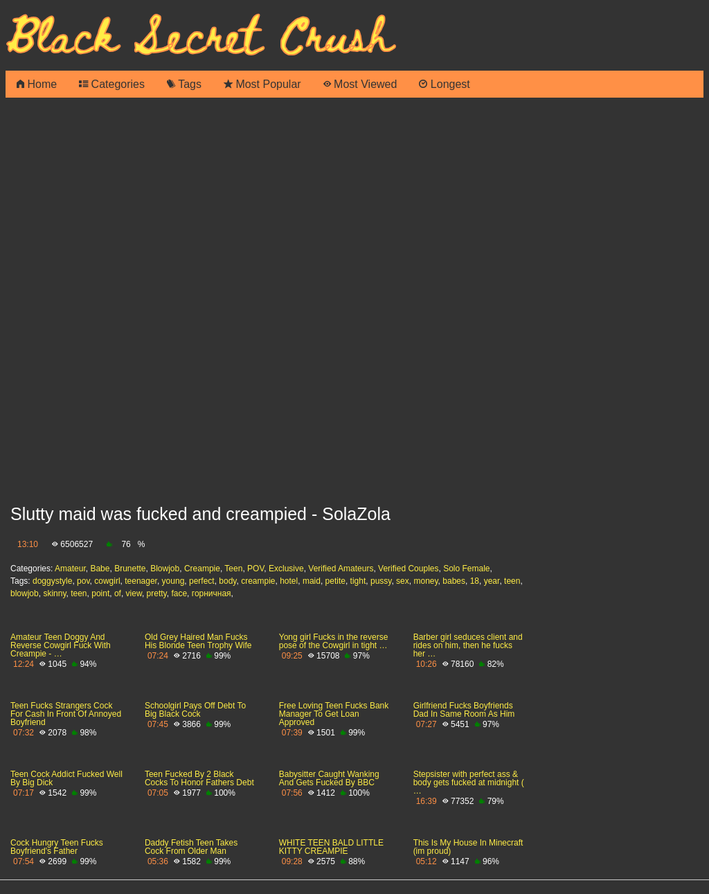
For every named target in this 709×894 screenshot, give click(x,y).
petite (335, 581)
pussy (380, 581)
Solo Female (466, 568)
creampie (258, 581)
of (117, 593)
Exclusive (286, 568)
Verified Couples (408, 568)
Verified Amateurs (340, 568)
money (425, 581)
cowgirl (107, 581)
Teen (233, 568)
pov (83, 581)
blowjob (24, 593)
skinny (54, 593)
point (100, 593)
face (179, 593)
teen (512, 581)
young (173, 581)
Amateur (70, 568)
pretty (157, 593)
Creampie (202, 568)
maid (312, 581)
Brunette (129, 568)
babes (453, 581)
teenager (141, 581)
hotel (289, 581)
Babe (99, 568)
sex (402, 581)
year (492, 581)
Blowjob (164, 568)
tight (358, 581)
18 (474, 581)
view (134, 593)
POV (255, 568)
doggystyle (52, 581)
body (227, 581)
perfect (202, 581)
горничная (211, 593)
